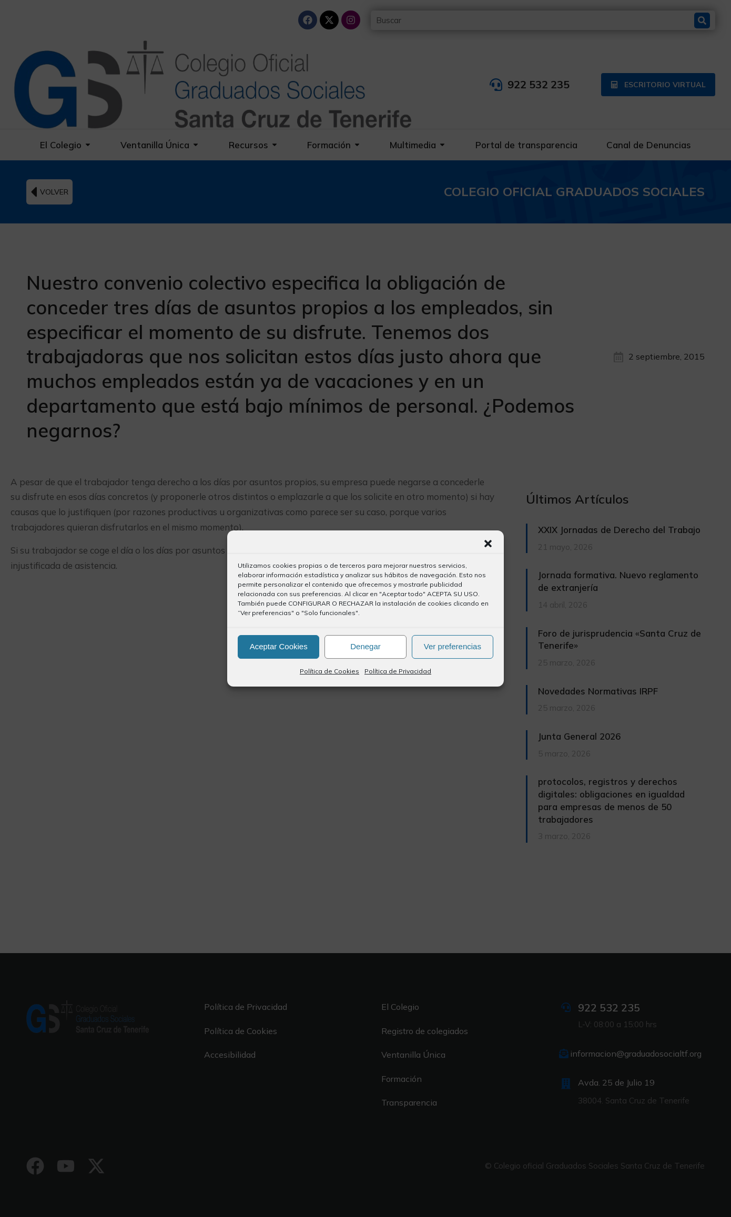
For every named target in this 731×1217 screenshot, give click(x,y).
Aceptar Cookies (279, 646)
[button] (488, 543)
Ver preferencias (452, 646)
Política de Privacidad (397, 671)
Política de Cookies (329, 671)
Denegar (365, 646)
